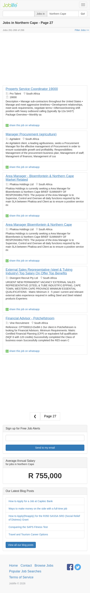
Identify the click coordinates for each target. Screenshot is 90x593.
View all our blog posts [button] (20, 544)
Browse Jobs (44, 565)
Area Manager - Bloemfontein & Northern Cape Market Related (40, 177)
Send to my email (45, 447)
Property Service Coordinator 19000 (32, 89)
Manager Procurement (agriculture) (31, 134)
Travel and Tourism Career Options (28, 534)
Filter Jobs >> (82, 30)
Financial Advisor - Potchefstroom (30, 318)
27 (54, 416)
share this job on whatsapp (22, 125)
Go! (83, 13)
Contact (26, 565)
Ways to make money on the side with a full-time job (38, 508)
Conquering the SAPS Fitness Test (28, 527)
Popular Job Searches (25, 571)
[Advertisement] (45, 60)
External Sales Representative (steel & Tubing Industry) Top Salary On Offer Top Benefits (39, 271)
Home (13, 565)
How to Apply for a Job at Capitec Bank (31, 501)
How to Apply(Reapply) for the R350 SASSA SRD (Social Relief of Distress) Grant (44, 518)
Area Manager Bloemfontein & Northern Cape (39, 224)
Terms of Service (21, 577)
